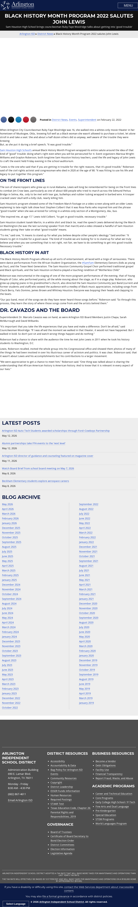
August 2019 (86, 679)
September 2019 (88, 674)
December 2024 (11, 584)
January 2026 (9, 523)
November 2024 (11, 589)
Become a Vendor (106, 761)
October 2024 (10, 594)
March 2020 (85, 646)
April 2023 (8, 679)
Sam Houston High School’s (16, 150)
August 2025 (9, 546)
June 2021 (84, 575)
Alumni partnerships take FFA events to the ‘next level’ (33, 443)
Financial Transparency (109, 774)
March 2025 (8, 570)
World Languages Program (111, 823)
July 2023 (7, 665)
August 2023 (9, 660)
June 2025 (7, 556)
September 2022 (88, 504)
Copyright (56, 782)
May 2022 (84, 523)
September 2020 (88, 617)
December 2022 (11, 698)
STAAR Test (57, 803)
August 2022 (86, 509)
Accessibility (58, 761)
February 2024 (10, 631)
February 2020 (87, 650)
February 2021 (87, 594)
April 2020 (85, 641)
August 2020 (86, 622)
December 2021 (88, 546)
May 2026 (7, 504)
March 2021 (85, 589)
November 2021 (88, 551)
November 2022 (11, 702)
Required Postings (61, 799)
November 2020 (88, 608)
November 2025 (11, 532)
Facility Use (102, 769)
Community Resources (64, 778)
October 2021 (87, 556)
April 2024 (8, 622)
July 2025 (7, 551)
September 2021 (88, 561)
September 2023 (11, 655)
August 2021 (86, 565)
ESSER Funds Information (65, 791)
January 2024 (9, 636)
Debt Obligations (106, 765)
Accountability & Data (63, 765)
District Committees (62, 844)
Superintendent (87, 119)
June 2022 (84, 518)
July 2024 (7, 608)
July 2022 (84, 513)
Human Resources (61, 795)
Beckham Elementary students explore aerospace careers (35, 481)
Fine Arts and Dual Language (112, 806)
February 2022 (87, 537)
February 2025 (10, 575)
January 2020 (86, 655)
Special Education (106, 815)
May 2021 (84, 579)
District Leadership (62, 786)
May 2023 (7, 674)
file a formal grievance (55, 896)
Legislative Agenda (61, 853)
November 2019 (88, 665)
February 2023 (10, 688)
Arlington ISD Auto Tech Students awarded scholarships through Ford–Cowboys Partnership (56, 430)
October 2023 (10, 650)
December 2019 (88, 660)
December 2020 (88, 603)
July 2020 (84, 627)
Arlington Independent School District (61, 902)
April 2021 (85, 584)
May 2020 (84, 636)
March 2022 (85, 532)
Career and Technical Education (114, 793)
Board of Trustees (61, 832)
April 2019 (85, 693)
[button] (128, 5)
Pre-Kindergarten (106, 810)
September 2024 (11, 598)
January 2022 (86, 542)
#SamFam (88, 262)
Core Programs (104, 798)
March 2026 (8, 513)
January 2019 (86, 702)
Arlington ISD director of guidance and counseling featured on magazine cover (47, 455)
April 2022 (85, 527)
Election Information (63, 849)
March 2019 (85, 698)
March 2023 (8, 684)
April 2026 (8, 509)
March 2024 (8, 627)
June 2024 (7, 613)
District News (60, 119)
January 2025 (9, 579)
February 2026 (10, 518)
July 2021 (84, 570)
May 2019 (84, 688)
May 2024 (7, 617)
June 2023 (7, 669)
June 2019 (84, 684)
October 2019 (87, 669)
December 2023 (11, 641)
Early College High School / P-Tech (115, 802)
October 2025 (10, 537)
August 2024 (9, 603)
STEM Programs (105, 819)
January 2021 (86, 598)
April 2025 (8, 565)
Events (73, 119)
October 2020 (87, 613)
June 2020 (84, 631)
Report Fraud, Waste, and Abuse (114, 778)
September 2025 (11, 542)
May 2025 (7, 561)
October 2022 (10, 707)
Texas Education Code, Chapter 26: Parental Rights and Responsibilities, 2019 (71, 812)
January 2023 (9, 693)
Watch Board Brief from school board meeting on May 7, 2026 (38, 468)
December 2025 (11, 527)
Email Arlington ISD (20, 800)
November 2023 (11, 646)
